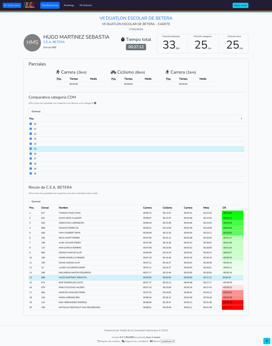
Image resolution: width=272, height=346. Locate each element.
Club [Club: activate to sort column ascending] (124, 118)
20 (30, 124)
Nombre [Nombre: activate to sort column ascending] (63, 118)
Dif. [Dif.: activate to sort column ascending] (231, 118)
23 (30, 138)
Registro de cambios (108, 341)
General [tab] (36, 111)
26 (30, 153)
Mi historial (86, 5)
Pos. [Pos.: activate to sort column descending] (31, 118)
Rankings (69, 5)
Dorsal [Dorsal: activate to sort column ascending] (46, 118)
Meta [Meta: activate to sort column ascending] (218, 118)
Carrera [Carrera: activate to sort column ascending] (163, 118)
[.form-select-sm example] (167, 341)
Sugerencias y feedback (135, 341)
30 (30, 173)
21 (30, 129)
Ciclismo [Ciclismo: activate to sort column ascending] (182, 118)
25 (30, 148)
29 (30, 168)
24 (30, 143)
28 (30, 163)
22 (30, 134)
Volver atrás (12, 5)
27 (30, 158)
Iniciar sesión (240, 5)
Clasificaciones (50, 5)
